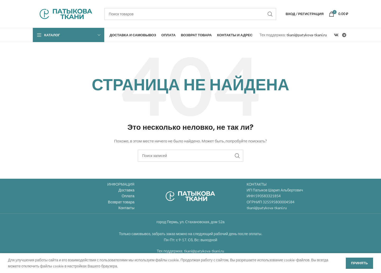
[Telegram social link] (344, 35)
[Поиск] (190, 14)
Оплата (128, 196)
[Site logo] (66, 13)
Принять (359, 263)
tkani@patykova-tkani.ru (307, 35)
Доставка (126, 190)
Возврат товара (121, 202)
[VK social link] (336, 35)
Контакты (126, 207)
